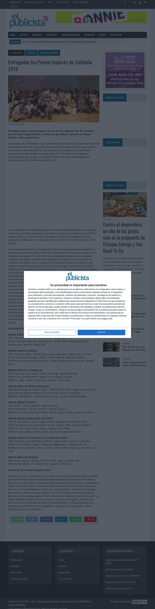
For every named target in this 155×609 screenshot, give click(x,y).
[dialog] (77, 304)
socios (53, 289)
